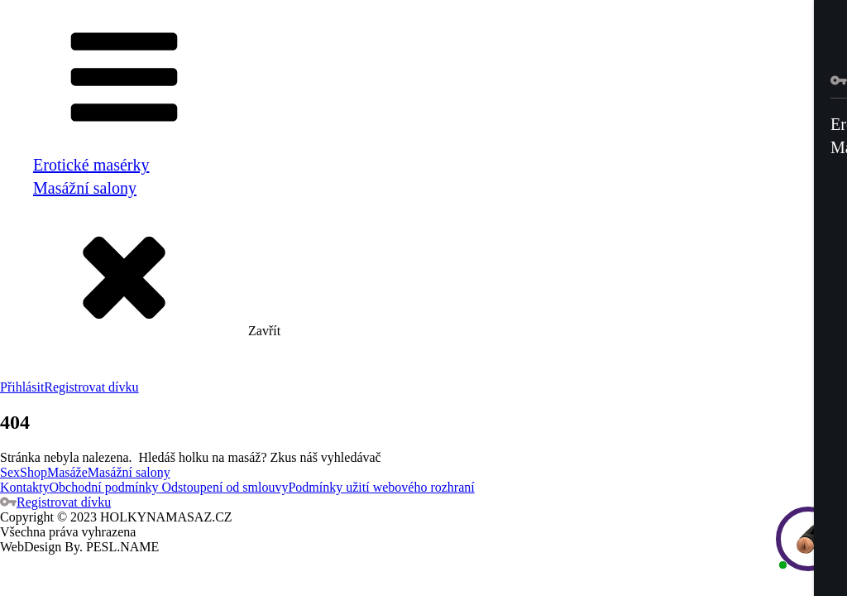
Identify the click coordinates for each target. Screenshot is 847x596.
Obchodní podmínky (104, 487)
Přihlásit (22, 387)
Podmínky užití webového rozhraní (381, 487)
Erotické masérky (91, 165)
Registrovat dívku (91, 387)
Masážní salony (84, 188)
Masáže (67, 472)
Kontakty (25, 487)
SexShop (23, 472)
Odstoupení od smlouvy (224, 487)
